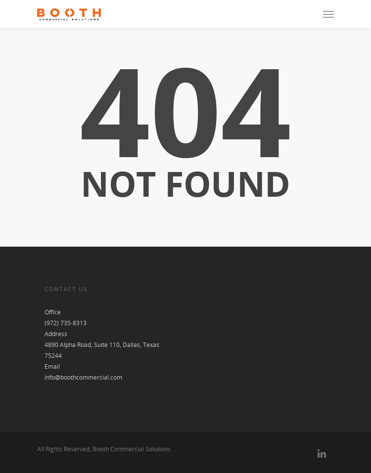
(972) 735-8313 (66, 323)
